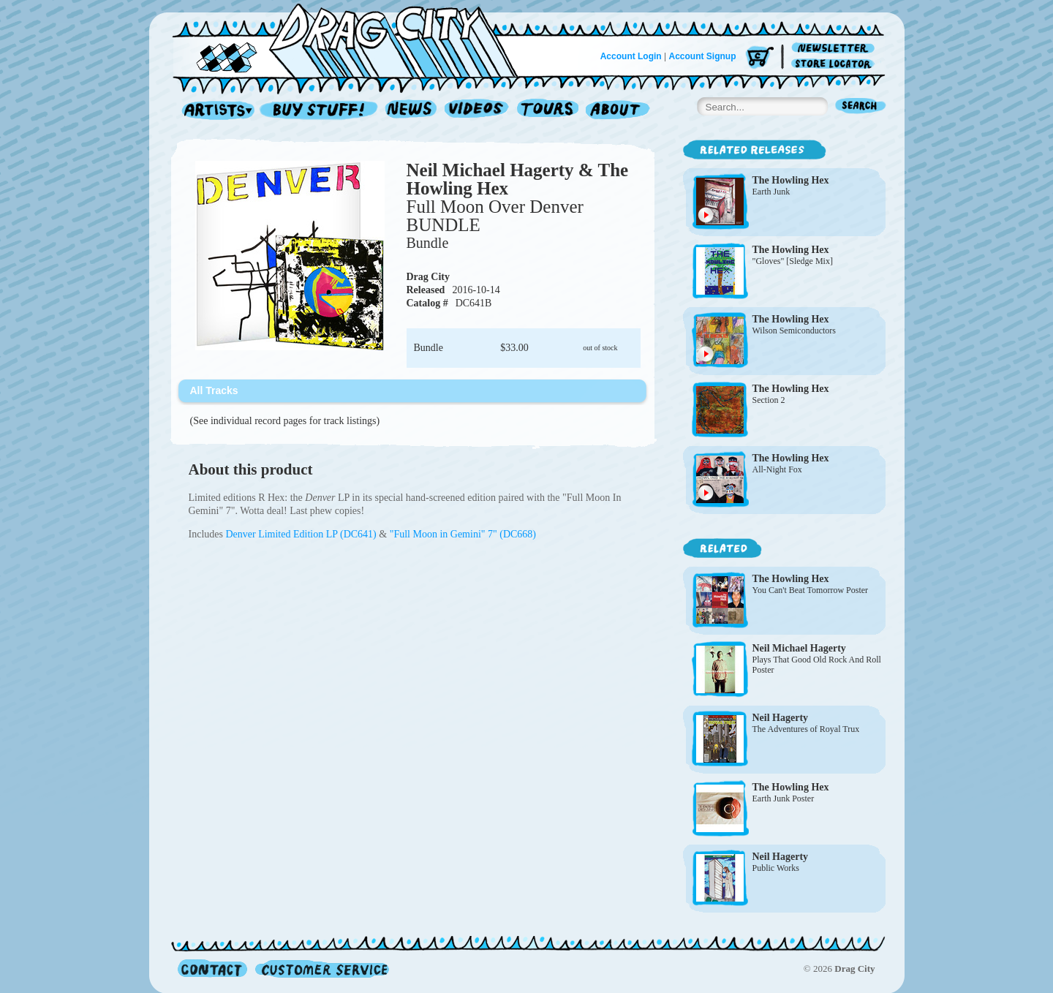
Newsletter (835, 48)
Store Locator (835, 64)
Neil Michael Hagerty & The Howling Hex (518, 179)
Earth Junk (771, 191)
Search (860, 107)
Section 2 (768, 400)
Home (353, 39)
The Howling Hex (790, 180)
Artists (214, 110)
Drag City (428, 276)
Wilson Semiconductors (794, 330)
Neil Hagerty (780, 717)
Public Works (775, 868)
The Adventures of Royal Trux (806, 729)
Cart (759, 58)
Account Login (631, 56)
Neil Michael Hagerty (799, 648)
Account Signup (702, 56)
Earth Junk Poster (783, 798)
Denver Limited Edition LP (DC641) (302, 534)
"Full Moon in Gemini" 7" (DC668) (463, 534)
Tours (547, 110)
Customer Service (321, 968)
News (411, 110)
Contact (212, 968)
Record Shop (320, 110)
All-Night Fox (777, 469)
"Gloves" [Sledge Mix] (792, 261)
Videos (477, 110)
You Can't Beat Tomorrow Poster (810, 590)
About (617, 110)
